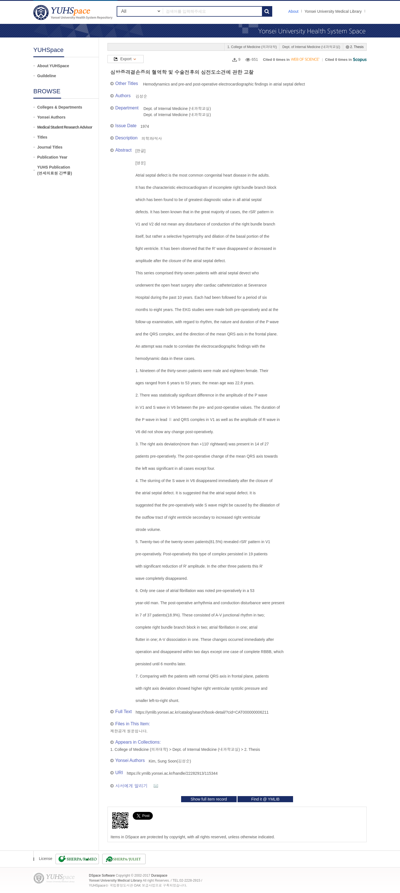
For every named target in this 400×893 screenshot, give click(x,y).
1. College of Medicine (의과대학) (252, 47)
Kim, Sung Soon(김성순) (170, 761)
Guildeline (46, 76)
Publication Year (52, 157)
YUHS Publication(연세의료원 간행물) (54, 170)
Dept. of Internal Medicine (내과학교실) (311, 47)
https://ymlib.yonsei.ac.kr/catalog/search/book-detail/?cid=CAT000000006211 (202, 712)
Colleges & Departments (59, 107)
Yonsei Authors (51, 117)
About (293, 11)
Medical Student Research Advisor (64, 127)
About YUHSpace (53, 66)
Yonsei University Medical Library (333, 11)
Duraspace (159, 875)
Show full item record (209, 799)
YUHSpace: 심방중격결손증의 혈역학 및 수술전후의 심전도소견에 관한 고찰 (73, 12)
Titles (42, 137)
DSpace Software (102, 875)
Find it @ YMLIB (265, 799)
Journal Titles (49, 147)
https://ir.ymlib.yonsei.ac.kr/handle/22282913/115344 (172, 773)
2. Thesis (357, 47)
